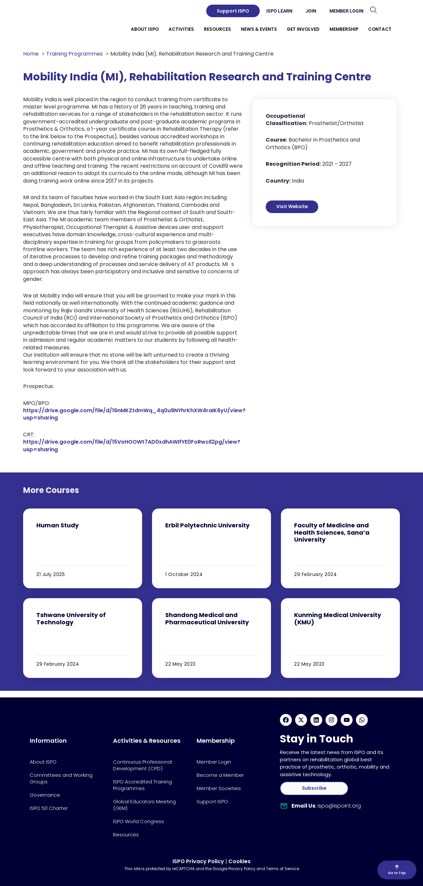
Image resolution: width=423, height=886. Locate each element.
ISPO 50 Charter (49, 808)
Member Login (346, 11)
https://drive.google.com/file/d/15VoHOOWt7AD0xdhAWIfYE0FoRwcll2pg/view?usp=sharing (131, 445)
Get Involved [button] (303, 29)
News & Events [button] (259, 29)
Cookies (239, 861)
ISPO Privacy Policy (198, 861)
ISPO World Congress (138, 821)
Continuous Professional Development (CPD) (142, 765)
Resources (126, 834)
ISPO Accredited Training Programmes (142, 785)
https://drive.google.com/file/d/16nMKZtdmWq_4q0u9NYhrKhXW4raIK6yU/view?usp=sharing (134, 414)
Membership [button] (343, 29)
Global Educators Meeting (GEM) (144, 805)
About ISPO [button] (145, 29)
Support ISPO (212, 801)
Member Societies (219, 788)
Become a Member (220, 775)
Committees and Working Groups (61, 778)
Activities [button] (181, 29)
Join (311, 11)
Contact (380, 29)
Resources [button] (217, 29)
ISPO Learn (279, 11)
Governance (45, 794)
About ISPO (43, 761)
